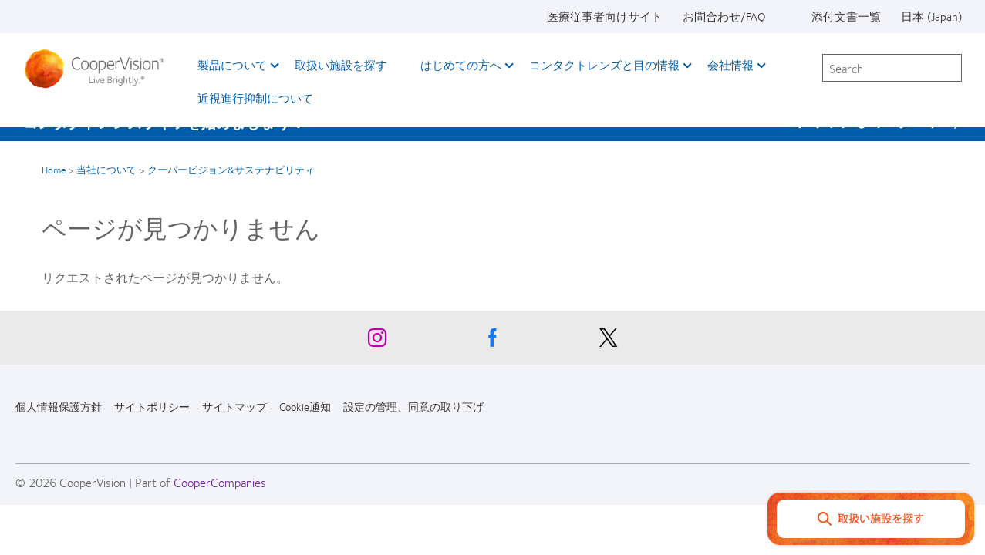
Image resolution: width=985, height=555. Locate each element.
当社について (106, 169)
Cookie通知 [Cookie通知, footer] (305, 406)
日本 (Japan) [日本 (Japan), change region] (931, 16)
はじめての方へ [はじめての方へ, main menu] (460, 65)
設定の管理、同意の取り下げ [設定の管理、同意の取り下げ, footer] (413, 406)
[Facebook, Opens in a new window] (493, 341)
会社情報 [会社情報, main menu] (730, 65)
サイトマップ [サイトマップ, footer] (234, 406)
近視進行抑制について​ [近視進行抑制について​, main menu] (255, 98)
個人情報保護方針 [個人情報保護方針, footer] (58, 406)
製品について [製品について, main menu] (232, 65)
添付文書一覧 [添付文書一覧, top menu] (846, 16)
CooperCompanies (220, 482)
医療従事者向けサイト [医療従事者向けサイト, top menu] (605, 16)
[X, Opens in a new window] (608, 341)
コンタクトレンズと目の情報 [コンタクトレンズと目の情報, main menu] (604, 65)
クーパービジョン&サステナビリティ (231, 169)
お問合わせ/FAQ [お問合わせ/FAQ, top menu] (724, 16)
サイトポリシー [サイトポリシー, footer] (152, 406)
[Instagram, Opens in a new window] (377, 341)
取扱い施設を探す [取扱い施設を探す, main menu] (341, 65)
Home (54, 169)
